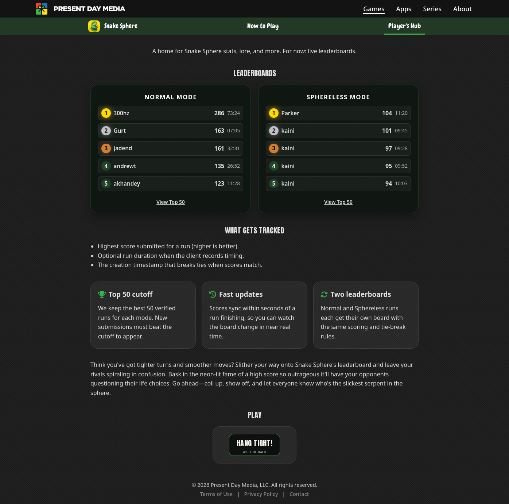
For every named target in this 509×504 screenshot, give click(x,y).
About (462, 8)
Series (432, 8)
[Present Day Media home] (89, 9)
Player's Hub (404, 26)
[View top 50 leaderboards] (102, 294)
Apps (404, 8)
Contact (299, 494)
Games (373, 8)
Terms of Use (216, 494)
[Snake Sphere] (113, 26)
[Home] (41, 9)
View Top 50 (170, 201)
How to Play (263, 26)
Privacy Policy (261, 494)
